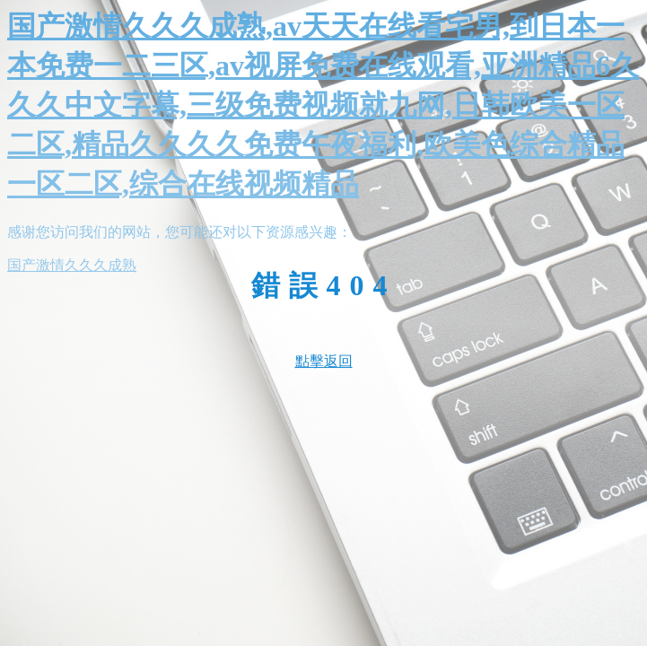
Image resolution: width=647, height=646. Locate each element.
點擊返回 (324, 361)
